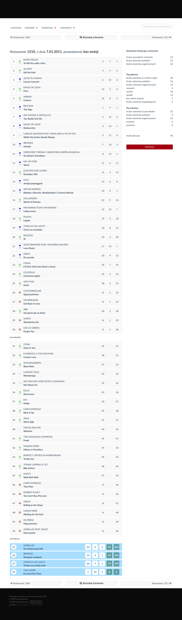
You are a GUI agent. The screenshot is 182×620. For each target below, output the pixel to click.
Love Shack (29, 248)
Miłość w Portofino (33, 449)
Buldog (28, 235)
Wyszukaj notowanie (91, 37)
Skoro (26, 164)
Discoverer (28, 394)
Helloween (30, 198)
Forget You (28, 331)
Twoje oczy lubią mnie (34, 565)
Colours (27, 100)
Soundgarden (32, 362)
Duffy (27, 473)
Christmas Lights (31, 275)
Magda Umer (31, 446)
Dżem (26, 253)
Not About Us (30, 384)
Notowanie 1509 (20, 37)
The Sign (27, 109)
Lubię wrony (29, 211)
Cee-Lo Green (31, 327)
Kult (26, 179)
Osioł (26, 285)
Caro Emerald (32, 409)
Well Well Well (30, 477)
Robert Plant (31, 492)
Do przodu (28, 257)
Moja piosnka (30, 523)
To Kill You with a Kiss (34, 63)
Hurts (27, 318)
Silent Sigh (28, 421)
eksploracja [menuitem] (47, 27)
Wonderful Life (31, 322)
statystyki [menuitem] (29, 27)
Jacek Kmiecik (37, 605)
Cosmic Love (29, 357)
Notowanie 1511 (162, 37)
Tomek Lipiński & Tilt (35, 464)
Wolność (27, 431)
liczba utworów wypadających (141, 101)
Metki (26, 403)
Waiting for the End (33, 514)
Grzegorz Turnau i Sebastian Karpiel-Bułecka (51, 152)
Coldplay (29, 272)
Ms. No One (30, 161)
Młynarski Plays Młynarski (39, 207)
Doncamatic (29, 532)
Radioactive (29, 127)
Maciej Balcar (32, 427)
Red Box (28, 105)
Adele (27, 501)
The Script (29, 570)
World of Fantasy (32, 201)
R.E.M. (26, 390)
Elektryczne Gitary (35, 170)
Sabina (19, 605)
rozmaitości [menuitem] (66, 27)
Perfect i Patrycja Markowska (42, 455)
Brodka (28, 142)
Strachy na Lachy (34, 226)
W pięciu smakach (32, 557)
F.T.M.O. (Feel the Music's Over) (39, 266)
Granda (27, 146)
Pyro (25, 90)
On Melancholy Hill (33, 548)
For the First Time (32, 573)
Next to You (29, 347)
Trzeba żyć (28, 458)
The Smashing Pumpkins (38, 436)
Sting (26, 344)
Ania (26, 418)
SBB (25, 309)
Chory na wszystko (32, 229)
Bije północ (29, 468)
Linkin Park (30, 510)
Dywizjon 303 (30, 174)
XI (24, 238)
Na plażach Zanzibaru (34, 155)
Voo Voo (28, 281)
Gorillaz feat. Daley (35, 529)
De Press (28, 520)
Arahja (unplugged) (32, 183)
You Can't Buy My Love (35, 495)
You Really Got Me (32, 118)
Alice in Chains (32, 78)
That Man (28, 486)
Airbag (27, 96)
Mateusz (26, 605)
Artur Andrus (32, 189)
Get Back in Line (31, 303)
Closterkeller (32, 290)
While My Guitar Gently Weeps (39, 137)
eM (25, 399)
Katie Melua (30, 59)
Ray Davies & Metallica (37, 115)
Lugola (26, 220)
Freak (26, 440)
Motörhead (30, 300)
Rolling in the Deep (33, 505)
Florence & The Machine (38, 353)
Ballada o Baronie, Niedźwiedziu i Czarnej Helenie (48, 192)
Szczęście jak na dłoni (34, 312)
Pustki (27, 216)
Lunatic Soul (31, 372)
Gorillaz (28, 545)
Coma (26, 263)
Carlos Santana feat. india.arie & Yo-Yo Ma (49, 133)
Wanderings (29, 375)
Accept (27, 68)
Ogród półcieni (31, 294)
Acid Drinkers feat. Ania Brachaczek (45, 244)
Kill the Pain (29, 72)
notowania (16, 27)
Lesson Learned (31, 81)
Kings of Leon (32, 87)
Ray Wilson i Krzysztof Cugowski (43, 381)
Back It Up (28, 412)
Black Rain (28, 366)
